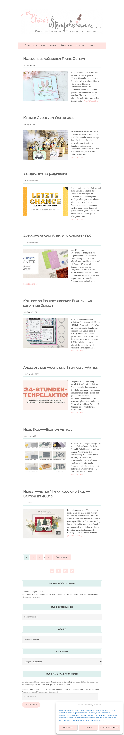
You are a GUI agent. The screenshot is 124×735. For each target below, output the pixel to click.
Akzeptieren (68, 728)
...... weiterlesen (34, 597)
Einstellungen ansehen (109, 728)
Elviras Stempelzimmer (62, 21)
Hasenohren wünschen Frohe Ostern (54, 59)
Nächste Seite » (61, 557)
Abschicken (31, 705)
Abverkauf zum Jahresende (45, 174)
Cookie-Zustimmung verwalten (89, 705)
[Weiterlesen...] (91, 101)
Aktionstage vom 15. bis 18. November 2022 (57, 236)
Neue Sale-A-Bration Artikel (47, 429)
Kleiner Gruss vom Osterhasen (48, 118)
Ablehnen (88, 728)
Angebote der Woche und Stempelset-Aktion (60, 367)
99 (48, 557)
